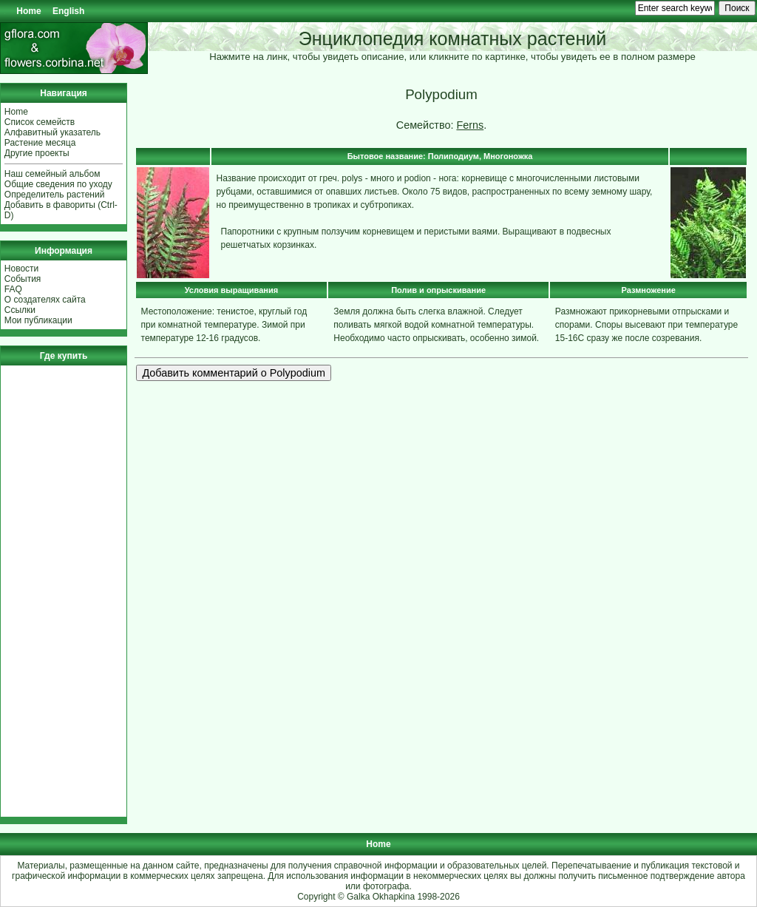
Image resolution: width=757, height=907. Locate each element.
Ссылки (19, 310)
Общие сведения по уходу (58, 184)
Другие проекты (36, 153)
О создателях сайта (45, 299)
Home (28, 11)
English (68, 11)
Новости (21, 268)
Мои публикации (38, 320)
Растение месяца (40, 143)
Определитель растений (54, 194)
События (22, 279)
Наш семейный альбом (52, 174)
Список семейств (39, 122)
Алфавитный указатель (52, 132)
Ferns (469, 125)
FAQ (13, 289)
